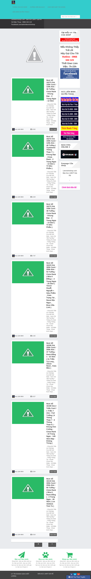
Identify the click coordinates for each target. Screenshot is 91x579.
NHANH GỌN (20, 574)
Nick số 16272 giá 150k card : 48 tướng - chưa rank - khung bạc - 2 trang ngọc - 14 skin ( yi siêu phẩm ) (51, 215)
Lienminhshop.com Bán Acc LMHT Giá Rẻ (70, 173)
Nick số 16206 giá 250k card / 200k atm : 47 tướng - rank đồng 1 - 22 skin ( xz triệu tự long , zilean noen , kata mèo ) (51, 355)
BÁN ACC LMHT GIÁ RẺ (45, 573)
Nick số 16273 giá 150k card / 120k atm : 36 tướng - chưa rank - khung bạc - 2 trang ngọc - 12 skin (51, 90)
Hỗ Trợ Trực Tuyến (77, 577)
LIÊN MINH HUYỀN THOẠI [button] (21, 12)
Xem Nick (53, 129)
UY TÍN (13, 574)
